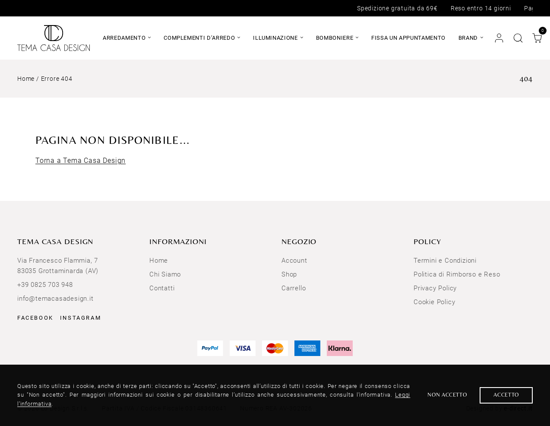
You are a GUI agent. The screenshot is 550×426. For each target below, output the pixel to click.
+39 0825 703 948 (45, 285)
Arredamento (124, 38)
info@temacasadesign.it (55, 298)
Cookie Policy (434, 302)
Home (26, 78)
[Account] (499, 38)
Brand (468, 38)
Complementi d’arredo (199, 38)
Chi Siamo (165, 274)
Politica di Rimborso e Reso (457, 274)
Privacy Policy (435, 288)
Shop (289, 274)
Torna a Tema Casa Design (80, 160)
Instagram (80, 318)
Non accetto (447, 394)
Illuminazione (275, 38)
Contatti (161, 288)
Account (294, 260)
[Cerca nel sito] (518, 38)
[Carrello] (537, 38)
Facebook (35, 318)
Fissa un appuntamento (408, 38)
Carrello (293, 288)
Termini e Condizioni (445, 260)
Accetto (506, 394)
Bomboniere (335, 38)
